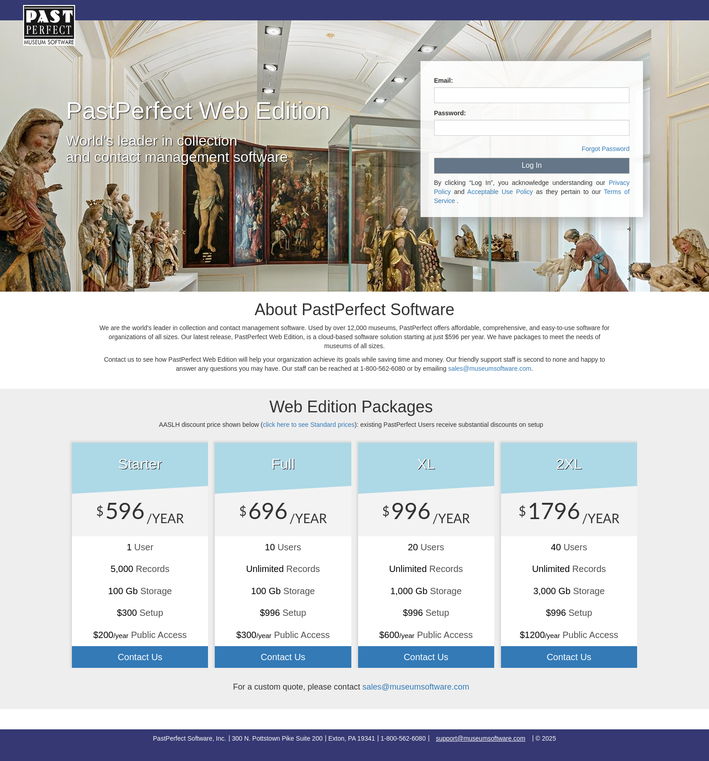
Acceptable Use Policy (500, 191)
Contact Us (140, 657)
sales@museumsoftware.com (489, 368)
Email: (443, 80)
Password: (450, 113)
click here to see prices (308, 424)
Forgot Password (605, 148)
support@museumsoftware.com (480, 738)
